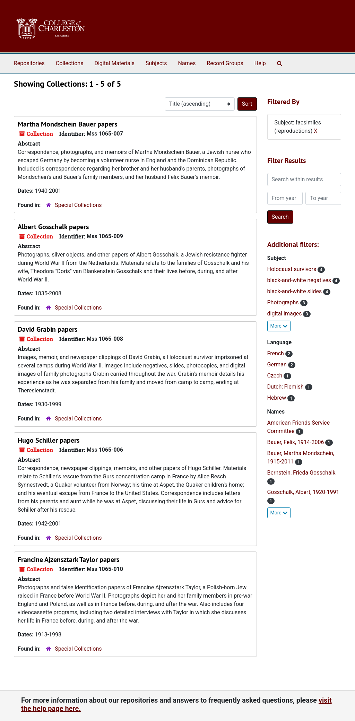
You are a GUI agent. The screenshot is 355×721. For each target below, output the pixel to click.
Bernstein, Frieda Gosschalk (301, 472)
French (276, 353)
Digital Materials (114, 63)
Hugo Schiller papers (48, 440)
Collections (70, 63)
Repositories (29, 63)
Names (187, 63)
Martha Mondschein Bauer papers (67, 124)
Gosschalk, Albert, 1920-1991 (303, 492)
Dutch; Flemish (286, 386)
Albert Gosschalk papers (53, 226)
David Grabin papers (47, 329)
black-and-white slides (295, 291)
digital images (285, 313)
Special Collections (78, 205)
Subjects (156, 63)
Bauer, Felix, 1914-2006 (296, 442)
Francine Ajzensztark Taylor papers (68, 559)
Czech (275, 375)
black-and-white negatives (299, 280)
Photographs (283, 302)
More (279, 326)
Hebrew (277, 397)
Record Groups (225, 63)
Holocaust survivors (292, 269)
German (277, 364)
